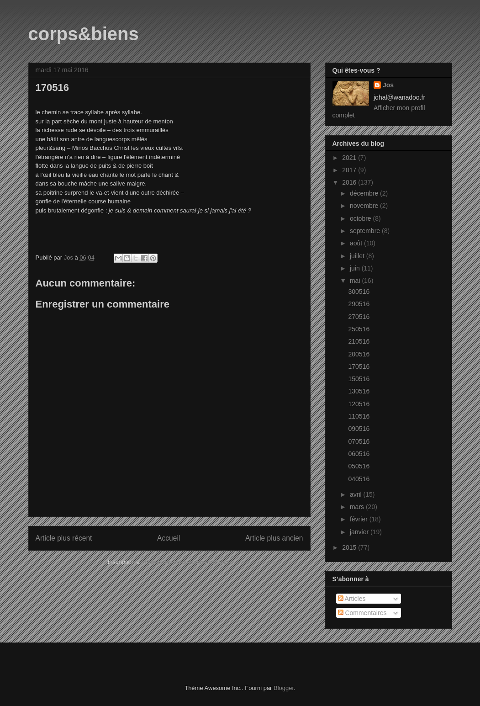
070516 (358, 441)
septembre (366, 230)
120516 (358, 404)
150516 (358, 378)
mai (356, 280)
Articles (352, 598)
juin (356, 268)
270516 (358, 316)
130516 (358, 391)
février (359, 519)
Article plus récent (64, 538)
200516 (358, 354)
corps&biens (83, 34)
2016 (350, 182)
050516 (358, 466)
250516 (358, 329)
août (357, 243)
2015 (350, 547)
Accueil (168, 538)
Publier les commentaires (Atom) (188, 561)
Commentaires (362, 612)
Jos (388, 85)
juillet (358, 256)
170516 (358, 366)
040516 (358, 479)
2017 (350, 170)
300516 (358, 291)
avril (357, 494)
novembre (365, 205)
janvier (360, 532)
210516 (358, 341)
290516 (358, 304)
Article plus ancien (274, 538)
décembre (365, 193)
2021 (350, 157)
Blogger (284, 688)
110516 (358, 416)
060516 (358, 453)
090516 (358, 428)
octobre (361, 218)
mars (358, 506)
